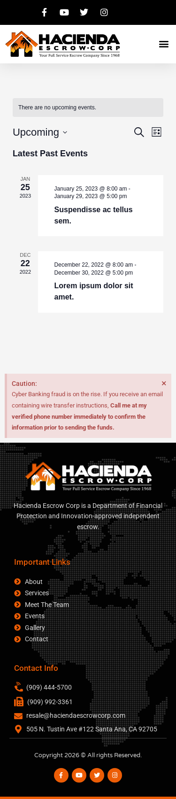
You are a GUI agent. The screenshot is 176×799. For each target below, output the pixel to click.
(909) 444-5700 (49, 687)
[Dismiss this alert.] (164, 383)
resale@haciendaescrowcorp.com (75, 715)
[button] (163, 44)
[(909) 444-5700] (19, 687)
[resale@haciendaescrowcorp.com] (18, 716)
